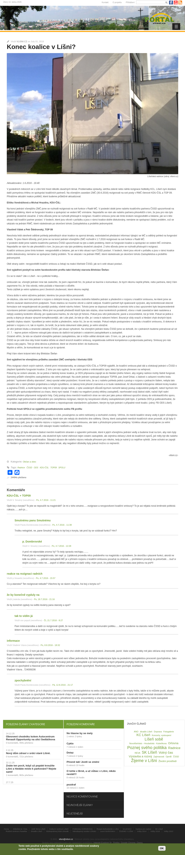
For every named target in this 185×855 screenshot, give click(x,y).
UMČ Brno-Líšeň (38, 829)
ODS (36, 468)
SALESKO (127, 829)
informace (13, 640)
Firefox (116, 842)
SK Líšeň (149, 752)
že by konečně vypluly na (23, 594)
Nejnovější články (80, 805)
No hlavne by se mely (80, 733)
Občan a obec (29, 462)
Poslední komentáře (81, 724)
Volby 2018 (155, 831)
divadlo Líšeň (146, 731)
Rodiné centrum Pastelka (16, 831)
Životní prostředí (167, 761)
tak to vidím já (24, 615)
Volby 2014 (141, 831)
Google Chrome (128, 842)
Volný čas (166, 752)
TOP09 (53, 468)
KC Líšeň (143, 735)
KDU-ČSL (44, 468)
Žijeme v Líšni (144, 760)
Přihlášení (130, 2)
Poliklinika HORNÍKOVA (83, 829)
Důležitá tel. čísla (20, 829)
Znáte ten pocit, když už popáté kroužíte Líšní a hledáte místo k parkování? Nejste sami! (31, 768)
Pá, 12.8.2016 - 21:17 (62, 685)
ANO (136, 731)
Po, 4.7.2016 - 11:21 (46, 500)
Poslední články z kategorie (25, 724)
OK (162, 848)
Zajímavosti (159, 756)
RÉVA (137, 753)
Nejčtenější (75, 813)
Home (6, 829)
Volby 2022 (168, 831)
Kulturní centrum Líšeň (59, 829)
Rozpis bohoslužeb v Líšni (108, 829)
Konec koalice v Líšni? (41, 46)
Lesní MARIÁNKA (107, 831)
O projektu (117, 2)
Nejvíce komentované (82, 796)
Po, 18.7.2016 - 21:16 (44, 599)
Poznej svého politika (147, 747)
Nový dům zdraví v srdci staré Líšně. (28, 753)
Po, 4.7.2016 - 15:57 (45, 578)
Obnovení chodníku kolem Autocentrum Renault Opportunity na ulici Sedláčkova (30, 738)
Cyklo (70, 743)
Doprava (158, 731)
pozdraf (71, 784)
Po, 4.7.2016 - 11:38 (62, 525)
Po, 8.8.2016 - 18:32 (50, 645)
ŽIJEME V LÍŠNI (126, 831)
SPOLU (61, 468)
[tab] (33, 724)
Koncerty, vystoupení (161, 735)
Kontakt (105, 2)
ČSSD (29, 468)
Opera (139, 842)
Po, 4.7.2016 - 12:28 (61, 546)
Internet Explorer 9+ (103, 842)
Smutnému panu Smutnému (33, 520)
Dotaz (70, 752)
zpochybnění (23, 680)
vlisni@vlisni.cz (66, 839)
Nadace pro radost (143, 829)
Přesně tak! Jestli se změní (83, 761)
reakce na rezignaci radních (25, 573)
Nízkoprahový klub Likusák (57, 831)
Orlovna (173, 743)
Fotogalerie (168, 731)
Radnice (21, 468)
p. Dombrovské (32, 541)
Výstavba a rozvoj (140, 756)
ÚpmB (169, 756)
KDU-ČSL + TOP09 (19, 495)
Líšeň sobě (154, 739)
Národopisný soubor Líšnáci (84, 831)
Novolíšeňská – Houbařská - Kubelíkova (148, 743)
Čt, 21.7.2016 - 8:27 (53, 620)
